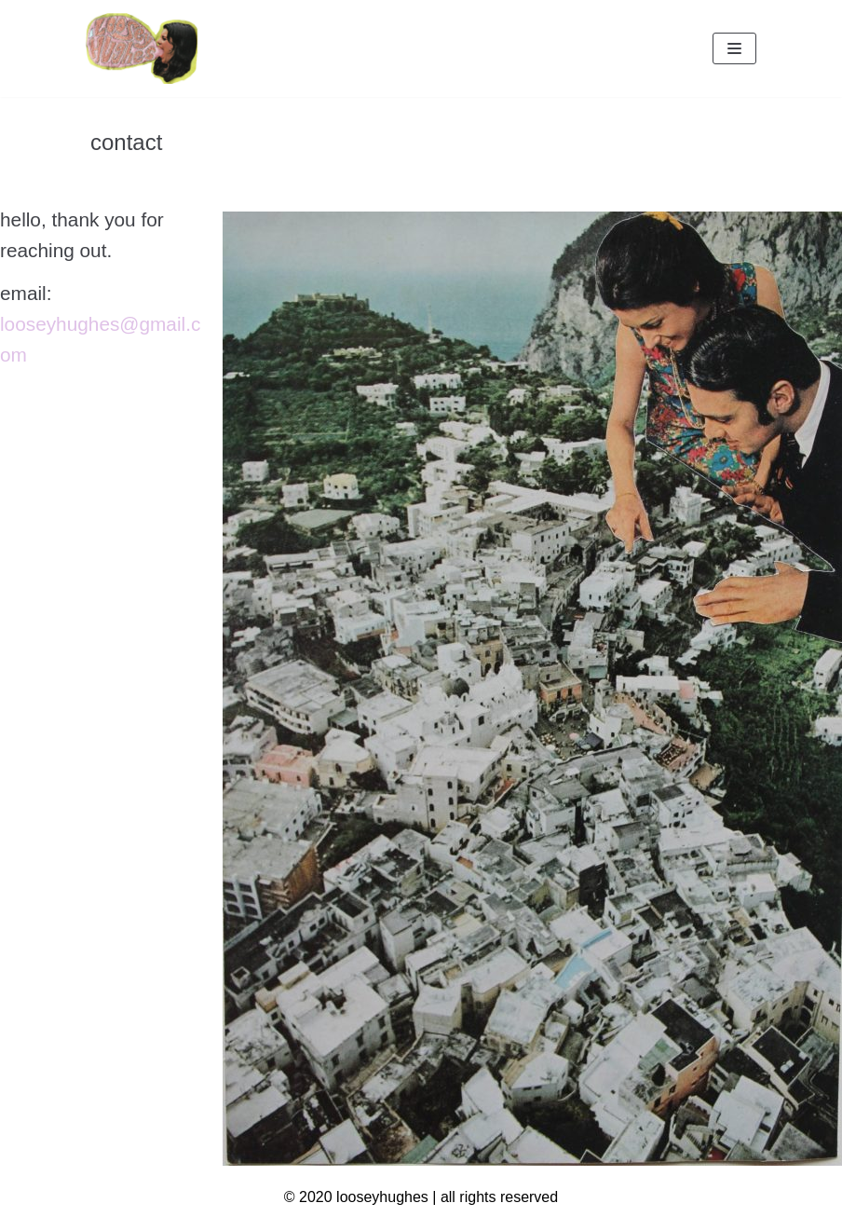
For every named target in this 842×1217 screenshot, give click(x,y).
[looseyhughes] (141, 48)
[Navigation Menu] (734, 48)
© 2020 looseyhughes (356, 1197)
